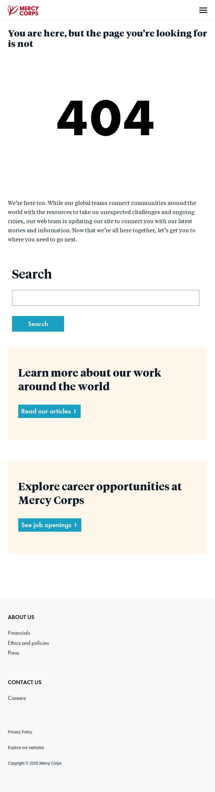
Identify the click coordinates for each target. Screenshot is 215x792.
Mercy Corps (23, 10)
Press (13, 652)
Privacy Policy (20, 732)
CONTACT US (25, 682)
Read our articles (46, 411)
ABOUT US (21, 617)
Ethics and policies (28, 643)
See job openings (46, 525)
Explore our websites (26, 747)
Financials (19, 632)
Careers (17, 698)
